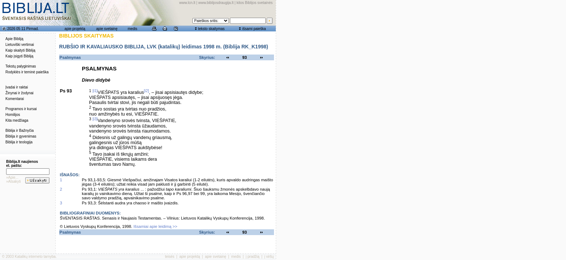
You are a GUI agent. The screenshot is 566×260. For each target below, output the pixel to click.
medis (133, 29)
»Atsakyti (13, 181)
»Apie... (12, 177)
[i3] (94, 119)
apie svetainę (107, 29)
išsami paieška (254, 29)
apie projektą (75, 29)
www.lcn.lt (187, 3)
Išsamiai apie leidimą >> (156, 226)
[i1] (94, 90)
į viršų (269, 257)
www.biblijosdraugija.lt (216, 3)
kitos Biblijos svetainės (254, 3)
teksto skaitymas (211, 29)
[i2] (146, 90)
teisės (169, 257)
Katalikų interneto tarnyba (35, 257)
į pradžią (253, 257)
